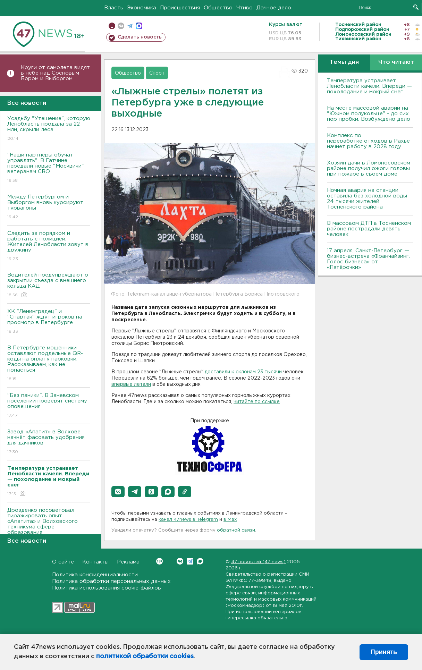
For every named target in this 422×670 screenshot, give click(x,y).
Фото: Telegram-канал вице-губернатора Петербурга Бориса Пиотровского (205, 294)
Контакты (95, 562)
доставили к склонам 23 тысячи (243, 372)
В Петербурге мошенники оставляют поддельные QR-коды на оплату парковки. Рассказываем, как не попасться (48, 364)
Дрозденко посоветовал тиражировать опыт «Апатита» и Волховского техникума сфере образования (48, 526)
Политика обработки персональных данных (111, 581)
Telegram (190, 561)
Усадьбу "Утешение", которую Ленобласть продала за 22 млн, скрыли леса (48, 129)
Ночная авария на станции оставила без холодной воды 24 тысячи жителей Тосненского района (367, 198)
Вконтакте (159, 561)
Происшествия (180, 8)
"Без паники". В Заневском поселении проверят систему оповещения (48, 405)
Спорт (156, 73)
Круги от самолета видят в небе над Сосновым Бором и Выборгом (55, 73)
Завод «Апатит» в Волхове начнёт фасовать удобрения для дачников (48, 442)
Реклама (128, 562)
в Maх (230, 519)
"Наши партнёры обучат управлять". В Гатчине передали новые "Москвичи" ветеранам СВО (48, 168)
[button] (118, 491)
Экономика (141, 8)
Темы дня (344, 62)
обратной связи (236, 530)
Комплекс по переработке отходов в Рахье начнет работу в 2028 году (368, 141)
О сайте (63, 562)
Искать (416, 7)
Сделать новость (140, 37)
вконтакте (121, 26)
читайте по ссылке (257, 402)
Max (200, 561)
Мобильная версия (112, 26)
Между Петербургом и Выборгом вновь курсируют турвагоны (48, 207)
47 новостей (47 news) (258, 562)
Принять (384, 651)
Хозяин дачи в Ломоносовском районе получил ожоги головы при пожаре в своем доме (368, 168)
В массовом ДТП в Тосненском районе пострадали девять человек (369, 229)
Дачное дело (273, 8)
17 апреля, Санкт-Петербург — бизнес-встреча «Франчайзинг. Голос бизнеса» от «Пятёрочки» (368, 259)
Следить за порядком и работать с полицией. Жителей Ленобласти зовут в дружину (48, 246)
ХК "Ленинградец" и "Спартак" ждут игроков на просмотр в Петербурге (48, 321)
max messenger (139, 26)
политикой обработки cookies (145, 656)
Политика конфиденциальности (95, 575)
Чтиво (244, 8)
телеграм (130, 26)
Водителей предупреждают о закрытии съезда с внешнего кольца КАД (48, 285)
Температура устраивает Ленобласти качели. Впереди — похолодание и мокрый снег (369, 86)
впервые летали (131, 384)
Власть (113, 8)
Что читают (396, 62)
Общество (218, 8)
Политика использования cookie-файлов (106, 588)
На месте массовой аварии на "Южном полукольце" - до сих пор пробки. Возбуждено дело (368, 113)
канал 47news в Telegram (188, 519)
